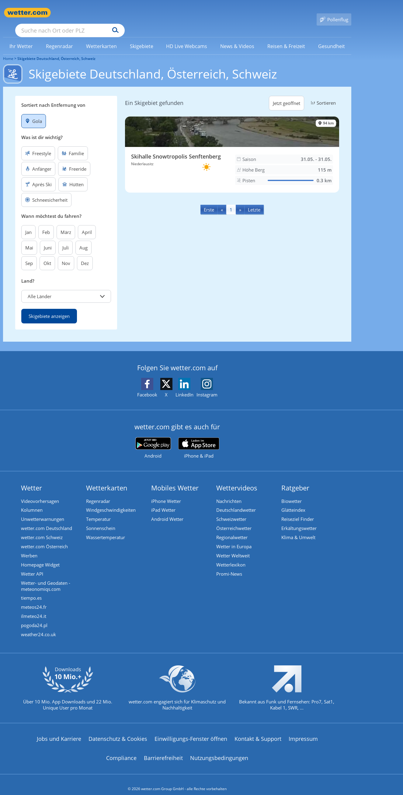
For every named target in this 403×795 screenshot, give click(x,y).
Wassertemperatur (105, 529)
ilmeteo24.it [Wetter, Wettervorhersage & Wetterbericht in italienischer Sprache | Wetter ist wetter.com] (34, 608)
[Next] (240, 200)
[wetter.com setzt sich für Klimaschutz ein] (177, 684)
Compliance (121, 749)
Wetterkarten (107, 478)
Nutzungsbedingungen (219, 749)
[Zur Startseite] (27, 12)
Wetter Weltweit (233, 547)
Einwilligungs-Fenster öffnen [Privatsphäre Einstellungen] (191, 730)
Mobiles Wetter (175, 478)
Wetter (31, 478)
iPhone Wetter (166, 493)
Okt (47, 254)
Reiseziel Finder (298, 510)
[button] (66, 287)
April (87, 223)
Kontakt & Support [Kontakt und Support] (258, 730)
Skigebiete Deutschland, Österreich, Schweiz (56, 49)
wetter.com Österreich (44, 538)
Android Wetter (167, 510)
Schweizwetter (232, 510)
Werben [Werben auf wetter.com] (29, 547)
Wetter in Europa (234, 538)
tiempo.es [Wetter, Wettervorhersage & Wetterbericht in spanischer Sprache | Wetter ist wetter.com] (31, 590)
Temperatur (98, 510)
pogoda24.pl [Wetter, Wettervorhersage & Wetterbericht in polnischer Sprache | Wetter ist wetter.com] (34, 617)
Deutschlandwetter (236, 502)
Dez (85, 254)
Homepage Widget (40, 556)
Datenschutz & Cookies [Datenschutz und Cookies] (118, 730)
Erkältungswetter (299, 520)
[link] (21, 37)
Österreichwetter (234, 520)
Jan (28, 223)
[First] (208, 200)
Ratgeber (296, 478)
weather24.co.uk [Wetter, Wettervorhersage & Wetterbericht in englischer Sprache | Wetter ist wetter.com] (38, 626)
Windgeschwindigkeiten (111, 502)
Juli (65, 239)
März (66, 223)
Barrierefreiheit (163, 749)
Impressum (303, 730)
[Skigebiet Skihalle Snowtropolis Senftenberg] (232, 146)
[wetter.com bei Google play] (153, 439)
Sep (29, 254)
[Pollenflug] (334, 13)
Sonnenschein (101, 520)
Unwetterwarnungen (42, 510)
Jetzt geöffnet (286, 94)
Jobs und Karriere (59, 730)
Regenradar (98, 493)
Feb (46, 223)
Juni (48, 239)
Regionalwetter (232, 529)
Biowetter (292, 493)
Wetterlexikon (231, 556)
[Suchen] (162, 12)
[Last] (254, 200)
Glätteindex (294, 502)
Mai (29, 239)
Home (8, 49)
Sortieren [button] (322, 94)
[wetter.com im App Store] (198, 439)
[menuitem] (21, 37)
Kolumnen (32, 502)
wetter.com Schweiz (42, 529)
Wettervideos (237, 478)
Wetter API (32, 565)
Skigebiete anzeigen (49, 307)
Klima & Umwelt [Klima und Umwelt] (299, 529)
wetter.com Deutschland (46, 520)
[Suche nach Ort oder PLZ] (115, 12)
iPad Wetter (163, 502)
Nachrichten (229, 493)
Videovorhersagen (40, 493)
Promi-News (229, 565)
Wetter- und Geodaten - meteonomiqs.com (46, 577)
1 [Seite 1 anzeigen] (231, 201)
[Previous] (221, 200)
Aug (83, 239)
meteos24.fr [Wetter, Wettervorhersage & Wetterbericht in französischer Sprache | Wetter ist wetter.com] (34, 599)
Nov (66, 254)
